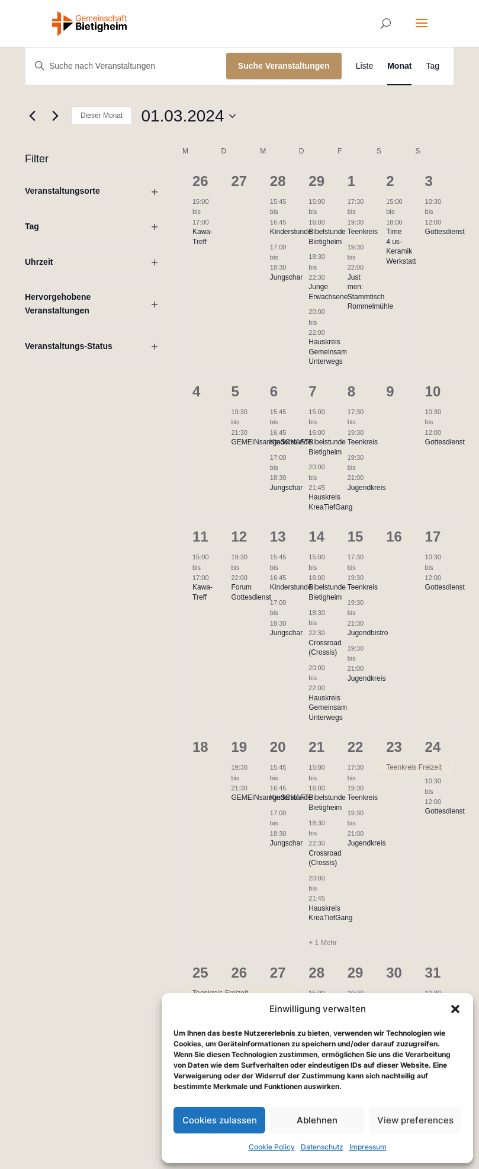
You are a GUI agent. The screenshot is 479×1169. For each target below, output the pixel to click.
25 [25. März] (200, 973)
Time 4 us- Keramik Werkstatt (401, 246)
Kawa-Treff (202, 592)
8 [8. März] (351, 391)
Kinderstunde (291, 232)
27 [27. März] (278, 973)
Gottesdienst (445, 232)
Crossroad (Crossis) (324, 648)
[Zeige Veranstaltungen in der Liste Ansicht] (365, 66)
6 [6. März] (274, 391)
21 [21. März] (316, 747)
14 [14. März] (316, 537)
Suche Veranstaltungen (284, 66)
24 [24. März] (433, 747)
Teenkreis (363, 232)
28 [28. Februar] (278, 181)
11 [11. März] (200, 537)
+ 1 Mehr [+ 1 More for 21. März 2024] (322, 943)
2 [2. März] (390, 181)
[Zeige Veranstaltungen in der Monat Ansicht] (399, 66)
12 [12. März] (239, 537)
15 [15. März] (356, 537)
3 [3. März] (429, 181)
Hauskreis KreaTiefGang (330, 913)
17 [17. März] (433, 537)
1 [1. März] (351, 181)
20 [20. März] (278, 747)
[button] (455, 1009)
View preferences (415, 1120)
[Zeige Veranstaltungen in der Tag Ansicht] (432, 66)
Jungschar (286, 277)
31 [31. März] (433, 973)
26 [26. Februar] (200, 181)
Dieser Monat (102, 115)
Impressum (368, 1146)
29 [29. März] (356, 973)
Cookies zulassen (219, 1120)
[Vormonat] (32, 116)
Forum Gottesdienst (251, 592)
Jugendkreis (367, 487)
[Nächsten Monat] (55, 116)
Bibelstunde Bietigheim (327, 592)
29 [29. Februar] (316, 181)
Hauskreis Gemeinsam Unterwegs (327, 352)
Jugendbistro (368, 633)
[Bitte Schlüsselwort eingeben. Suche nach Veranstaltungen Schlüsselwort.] (125, 66)
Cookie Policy (272, 1146)
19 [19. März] (239, 747)
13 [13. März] (278, 537)
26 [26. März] (239, 973)
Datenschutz (322, 1146)
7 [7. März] (312, 391)
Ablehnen (317, 1120)
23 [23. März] (394, 747)
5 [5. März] (235, 391)
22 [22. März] (356, 747)
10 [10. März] (433, 391)
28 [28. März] (316, 973)
